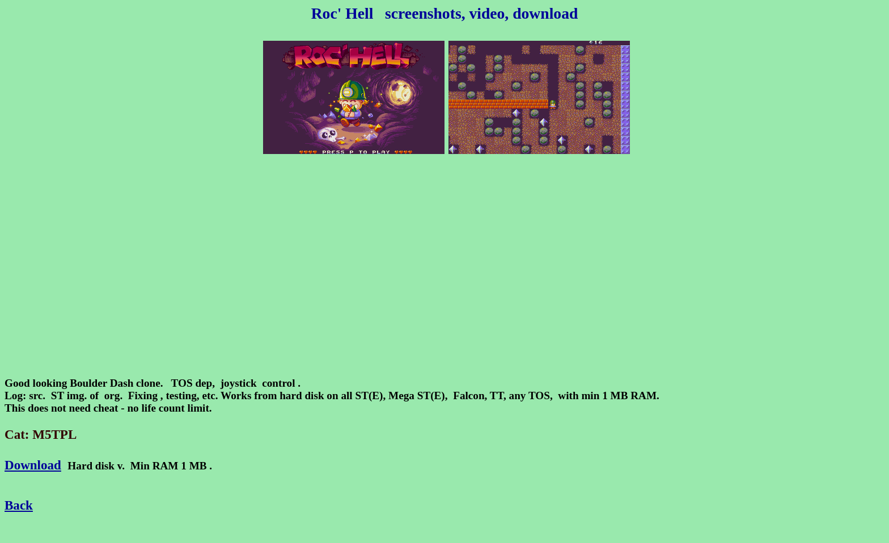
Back (19, 505)
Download (33, 465)
